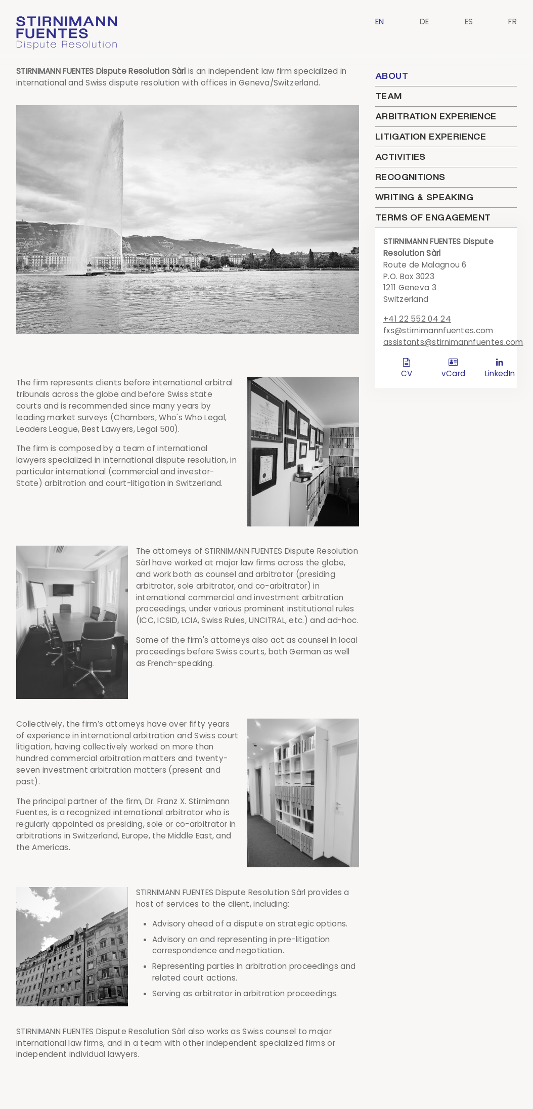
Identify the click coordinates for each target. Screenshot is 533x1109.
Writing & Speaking (424, 197)
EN (379, 21)
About (391, 76)
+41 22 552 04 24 (417, 319)
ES (469, 21)
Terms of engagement (433, 217)
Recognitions (410, 177)
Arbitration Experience (435, 116)
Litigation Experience (430, 136)
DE (424, 21)
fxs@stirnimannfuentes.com (438, 330)
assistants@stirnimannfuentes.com (453, 342)
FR (512, 21)
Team (388, 96)
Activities (400, 157)
